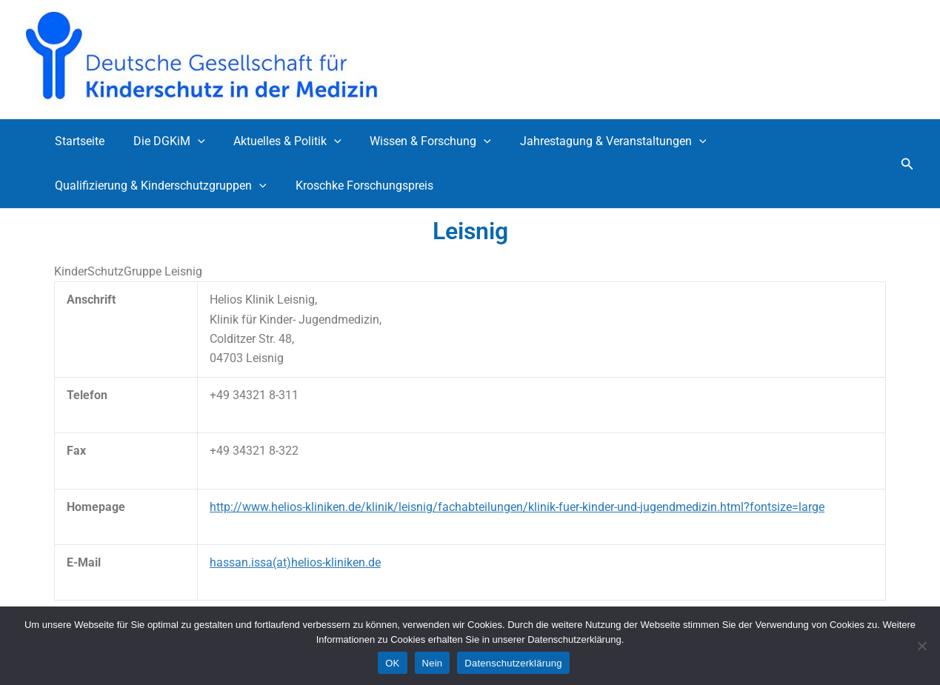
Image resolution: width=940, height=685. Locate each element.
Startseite (77, 141)
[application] (190, 141)
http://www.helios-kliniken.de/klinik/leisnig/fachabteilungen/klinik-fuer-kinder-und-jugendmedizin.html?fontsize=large (517, 507)
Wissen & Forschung (413, 141)
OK (392, 663)
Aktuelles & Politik (275, 141)
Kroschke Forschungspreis (357, 185)
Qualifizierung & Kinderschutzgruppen (158, 186)
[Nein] (921, 645)
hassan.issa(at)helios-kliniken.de (295, 562)
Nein (432, 663)
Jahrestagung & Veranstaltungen (591, 141)
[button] (907, 164)
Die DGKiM (162, 141)
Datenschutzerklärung (512, 663)
